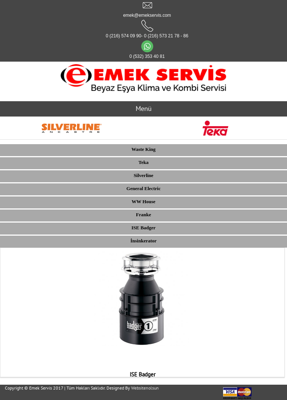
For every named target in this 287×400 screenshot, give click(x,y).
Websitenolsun (145, 388)
